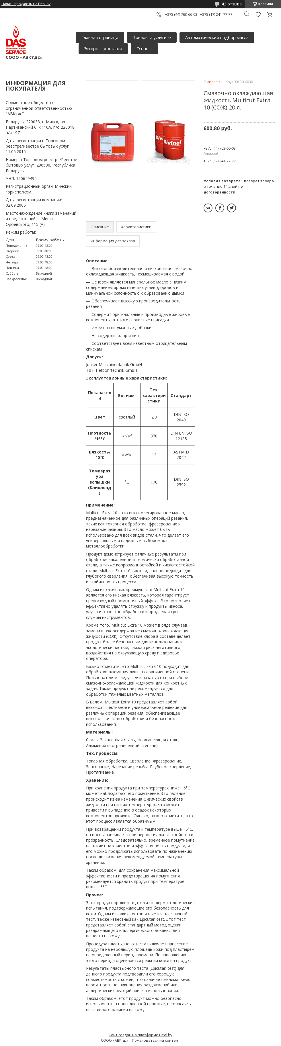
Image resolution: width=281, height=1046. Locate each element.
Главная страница (99, 37)
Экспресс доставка (103, 48)
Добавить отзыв (258, 14)
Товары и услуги (150, 37)
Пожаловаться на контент (156, 1040)
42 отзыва (232, 4)
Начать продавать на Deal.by (25, 4)
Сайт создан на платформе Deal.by (140, 1034)
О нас (142, 48)
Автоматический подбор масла (217, 37)
